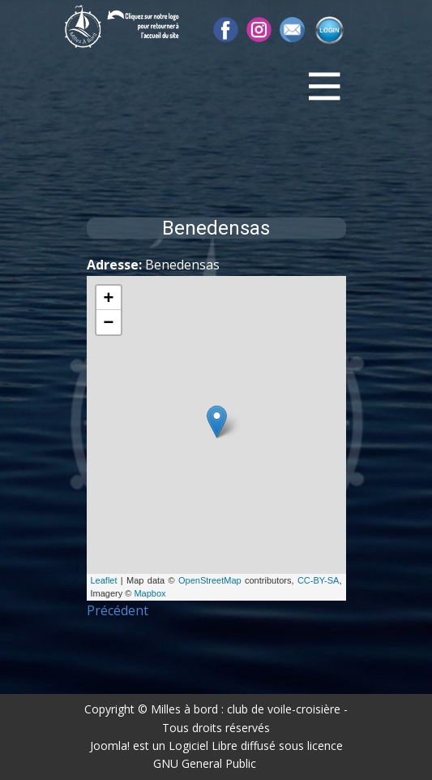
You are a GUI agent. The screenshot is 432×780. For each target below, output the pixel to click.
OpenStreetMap (210, 580)
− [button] (109, 322)
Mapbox (149, 593)
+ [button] (109, 297)
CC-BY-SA (318, 580)
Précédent (117, 610)
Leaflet (104, 580)
